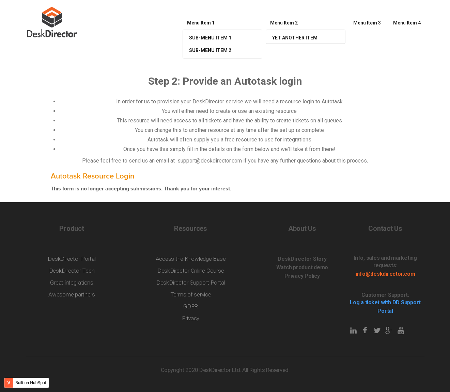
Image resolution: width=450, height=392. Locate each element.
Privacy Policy (302, 276)
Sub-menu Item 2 (210, 50)
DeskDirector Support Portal (190, 282)
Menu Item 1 (201, 22)
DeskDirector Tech (72, 270)
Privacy (190, 318)
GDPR (190, 306)
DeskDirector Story (302, 259)
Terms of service (190, 294)
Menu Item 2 (284, 22)
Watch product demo (302, 267)
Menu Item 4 (407, 22)
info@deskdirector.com (385, 274)
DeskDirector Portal (71, 258)
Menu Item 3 (367, 22)
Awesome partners (71, 294)
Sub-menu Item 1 (210, 37)
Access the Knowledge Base (191, 258)
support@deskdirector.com (209, 160)
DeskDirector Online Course (190, 270)
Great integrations (71, 282)
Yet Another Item (294, 37)
